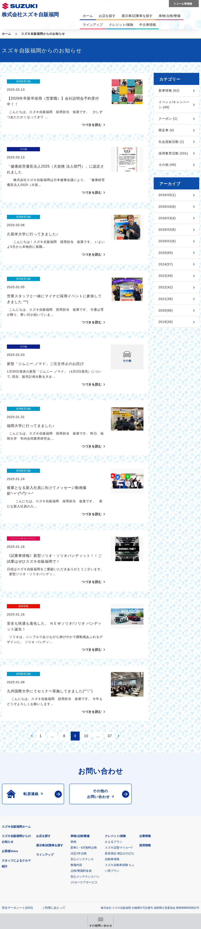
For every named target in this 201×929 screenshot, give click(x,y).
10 (86, 658)
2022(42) (166, 287)
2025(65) (166, 252)
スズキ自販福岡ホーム (16, 749)
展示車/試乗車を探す (49, 767)
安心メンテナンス (82, 781)
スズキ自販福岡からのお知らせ (43, 33)
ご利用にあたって (53, 830)
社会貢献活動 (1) (171, 142)
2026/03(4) (167, 218)
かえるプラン (113, 764)
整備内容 (76, 787)
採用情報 (145, 767)
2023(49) (166, 275)
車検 (73, 764)
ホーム (6, 33)
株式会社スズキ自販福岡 (30, 14)
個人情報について (13, 837)
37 (110, 658)
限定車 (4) (166, 130)
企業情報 (145, 758)
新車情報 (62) (169, 90)
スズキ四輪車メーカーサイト (25, 858)
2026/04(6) (167, 206)
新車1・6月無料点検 (83, 769)
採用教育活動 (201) (173, 153)
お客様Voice (10, 773)
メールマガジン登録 (136, 858)
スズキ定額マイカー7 (119, 769)
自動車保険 (112, 781)
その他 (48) (167, 164)
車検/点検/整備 (79, 758)
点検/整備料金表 (81, 793)
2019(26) (166, 322)
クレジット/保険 (115, 758)
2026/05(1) (167, 195)
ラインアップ (45, 777)
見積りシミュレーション (81, 858)
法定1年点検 (78, 775)
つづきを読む (92, 117)
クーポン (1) (168, 118)
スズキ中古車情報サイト (81, 881)
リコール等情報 (25, 881)
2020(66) (166, 310)
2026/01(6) (167, 241)
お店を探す (43, 758)
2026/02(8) (167, 229)
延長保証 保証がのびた (120, 775)
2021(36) (166, 299)
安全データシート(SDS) (17, 830)
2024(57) (166, 264)
